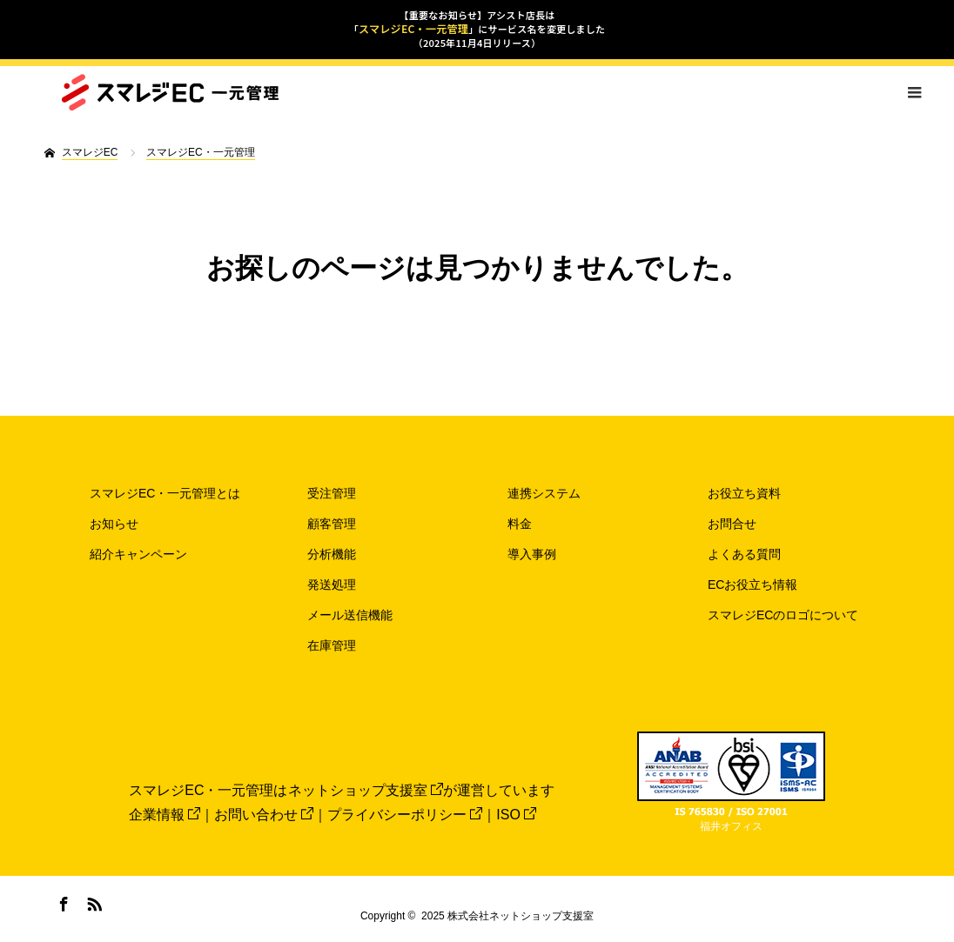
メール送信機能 (350, 615)
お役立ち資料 (744, 493)
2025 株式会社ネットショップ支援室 (507, 916)
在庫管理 (331, 645)
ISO (516, 814)
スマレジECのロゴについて (783, 615)
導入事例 (531, 554)
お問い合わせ (263, 814)
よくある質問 (744, 554)
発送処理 (331, 584)
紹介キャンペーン (138, 554)
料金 (519, 524)
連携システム (544, 493)
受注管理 (331, 493)
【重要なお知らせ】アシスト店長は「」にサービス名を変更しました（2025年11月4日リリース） (477, 29)
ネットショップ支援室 (365, 790)
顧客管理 (331, 524)
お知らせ (114, 524)
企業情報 (164, 814)
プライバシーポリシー (404, 814)
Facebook (62, 901)
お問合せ (732, 524)
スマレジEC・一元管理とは (165, 493)
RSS (92, 901)
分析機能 (331, 554)
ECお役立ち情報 (752, 584)
